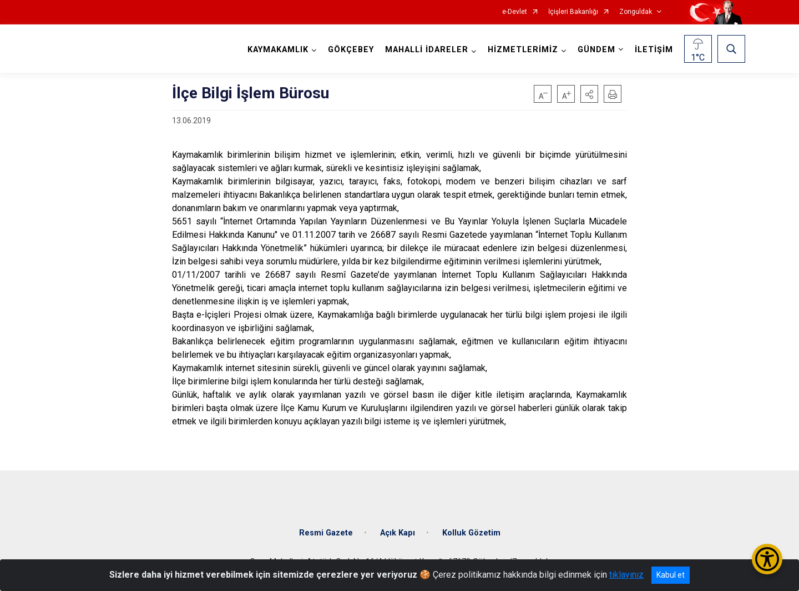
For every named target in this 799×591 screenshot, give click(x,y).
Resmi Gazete (326, 533)
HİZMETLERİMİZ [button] (523, 49)
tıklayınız (626, 574)
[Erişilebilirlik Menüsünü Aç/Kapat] (767, 559)
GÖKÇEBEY (351, 49)
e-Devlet (514, 12)
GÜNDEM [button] (596, 49)
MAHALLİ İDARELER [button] (426, 49)
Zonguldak (635, 12)
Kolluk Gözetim (471, 533)
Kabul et (670, 574)
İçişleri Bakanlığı (573, 12)
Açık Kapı (397, 533)
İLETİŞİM (654, 49)
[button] (589, 94)
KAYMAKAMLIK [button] (278, 49)
